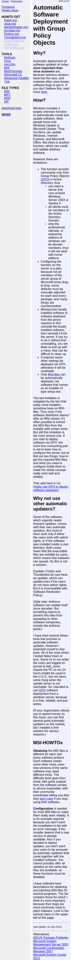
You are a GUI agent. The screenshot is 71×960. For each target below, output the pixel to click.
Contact (5, 1)
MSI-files (54, 374)
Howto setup (10, 10)
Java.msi (10, 23)
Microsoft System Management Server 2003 (50, 942)
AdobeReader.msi (16, 27)
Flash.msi (10, 20)
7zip (7, 81)
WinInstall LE (13, 74)
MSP (7, 98)
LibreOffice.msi (14, 47)
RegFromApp (13, 71)
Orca (7, 61)
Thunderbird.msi (15, 37)
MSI (6, 91)
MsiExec (10, 57)
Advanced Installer (16, 78)
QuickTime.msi (14, 40)
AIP (6, 101)
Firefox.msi (11, 34)
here (44, 92)
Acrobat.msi (12, 30)
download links (11, 108)
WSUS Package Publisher (50, 937)
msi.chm (10, 64)
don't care (46, 798)
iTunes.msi (11, 44)
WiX (7, 67)
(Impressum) (17, 1)
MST (7, 94)
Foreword (8, 7)
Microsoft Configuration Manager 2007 (48, 949)
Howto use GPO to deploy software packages (50, 488)
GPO (45, 179)
